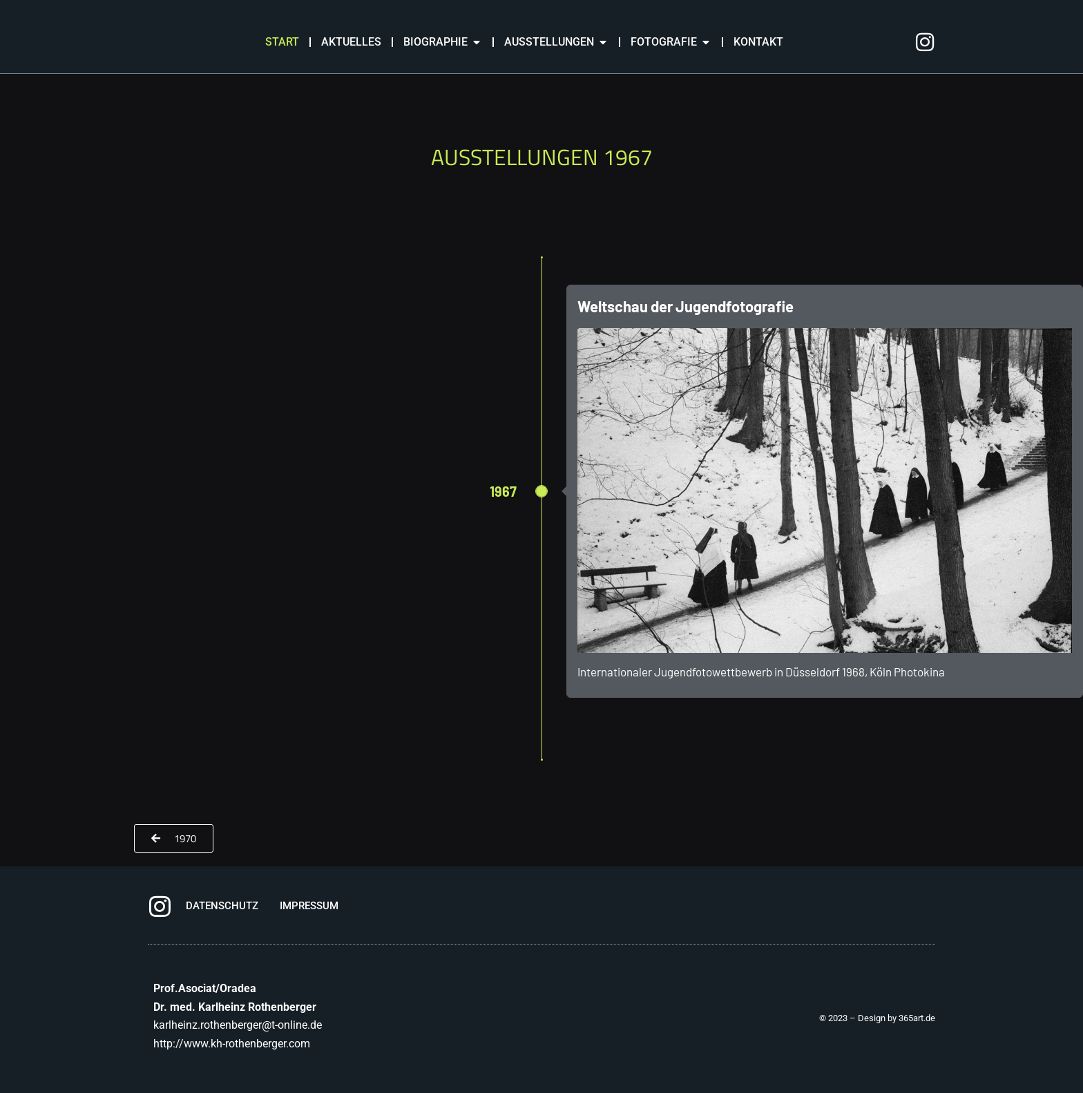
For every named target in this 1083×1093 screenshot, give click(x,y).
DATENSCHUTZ (222, 906)
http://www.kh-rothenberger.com (231, 1043)
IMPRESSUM (309, 906)
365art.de (917, 1018)
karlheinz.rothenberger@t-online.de (237, 1025)
